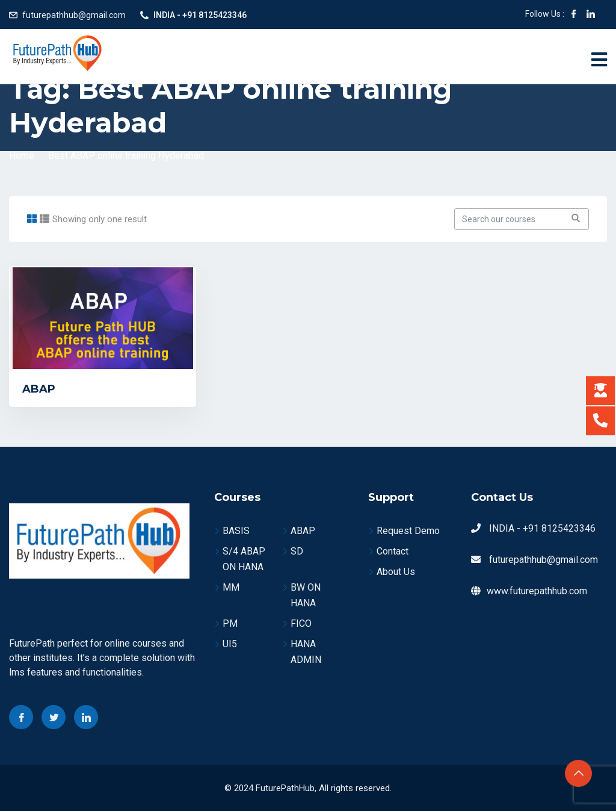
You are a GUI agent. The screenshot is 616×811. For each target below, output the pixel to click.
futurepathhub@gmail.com (74, 15)
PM (230, 623)
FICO (301, 623)
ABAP (38, 389)
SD (297, 551)
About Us (396, 571)
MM (231, 587)
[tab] (32, 219)
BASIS (236, 530)
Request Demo (408, 530)
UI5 (230, 644)
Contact (392, 551)
